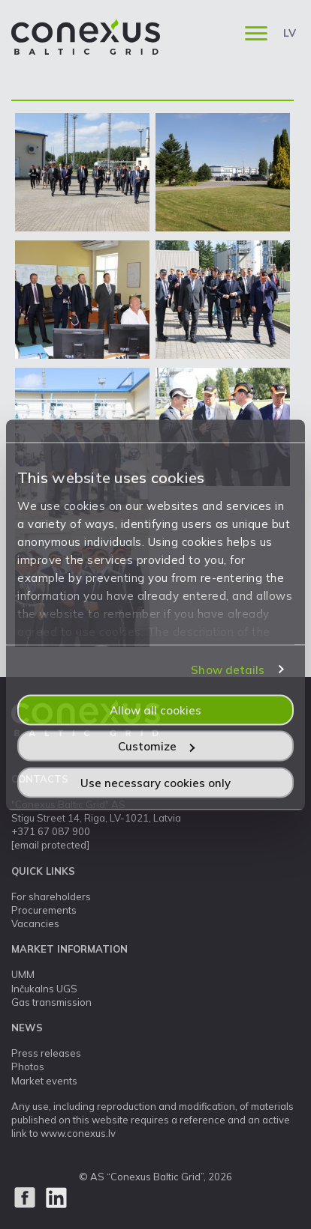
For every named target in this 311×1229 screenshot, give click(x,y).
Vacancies (35, 923)
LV (289, 33)
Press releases (46, 1053)
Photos (27, 1066)
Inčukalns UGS (44, 989)
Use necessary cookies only (155, 782)
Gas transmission (51, 1002)
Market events (44, 1081)
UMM (23, 974)
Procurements (44, 910)
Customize (156, 746)
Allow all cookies (155, 709)
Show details (227, 670)
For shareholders (51, 896)
